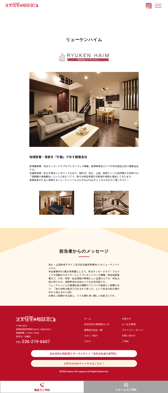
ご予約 (125, 341)
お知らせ (126, 318)
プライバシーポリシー (133, 330)
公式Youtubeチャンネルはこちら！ (84, 363)
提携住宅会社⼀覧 (93, 330)
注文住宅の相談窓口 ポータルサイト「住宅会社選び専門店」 (84, 353)
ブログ (87, 341)
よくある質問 (129, 324)
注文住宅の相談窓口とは (96, 324)
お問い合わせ (129, 335)
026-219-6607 (33, 341)
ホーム (87, 318)
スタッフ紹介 (91, 335)
